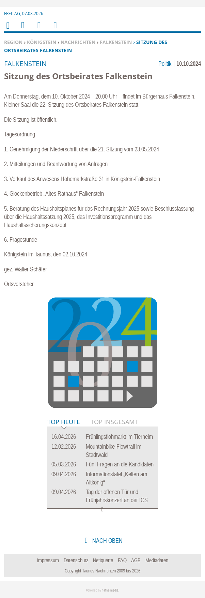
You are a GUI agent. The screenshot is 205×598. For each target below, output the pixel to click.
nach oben (107, 540)
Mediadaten (156, 560)
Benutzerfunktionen (55, 29)
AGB (136, 560)
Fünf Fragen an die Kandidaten (120, 464)
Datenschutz (76, 560)
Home (7, 29)
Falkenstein (116, 42)
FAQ (122, 560)
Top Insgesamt (114, 422)
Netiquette (103, 560)
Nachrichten (78, 42)
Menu (22, 29)
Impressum (48, 560)
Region (13, 42)
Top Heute (63, 422)
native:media (110, 590)
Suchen (37, 29)
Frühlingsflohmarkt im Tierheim (119, 436)
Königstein (41, 42)
